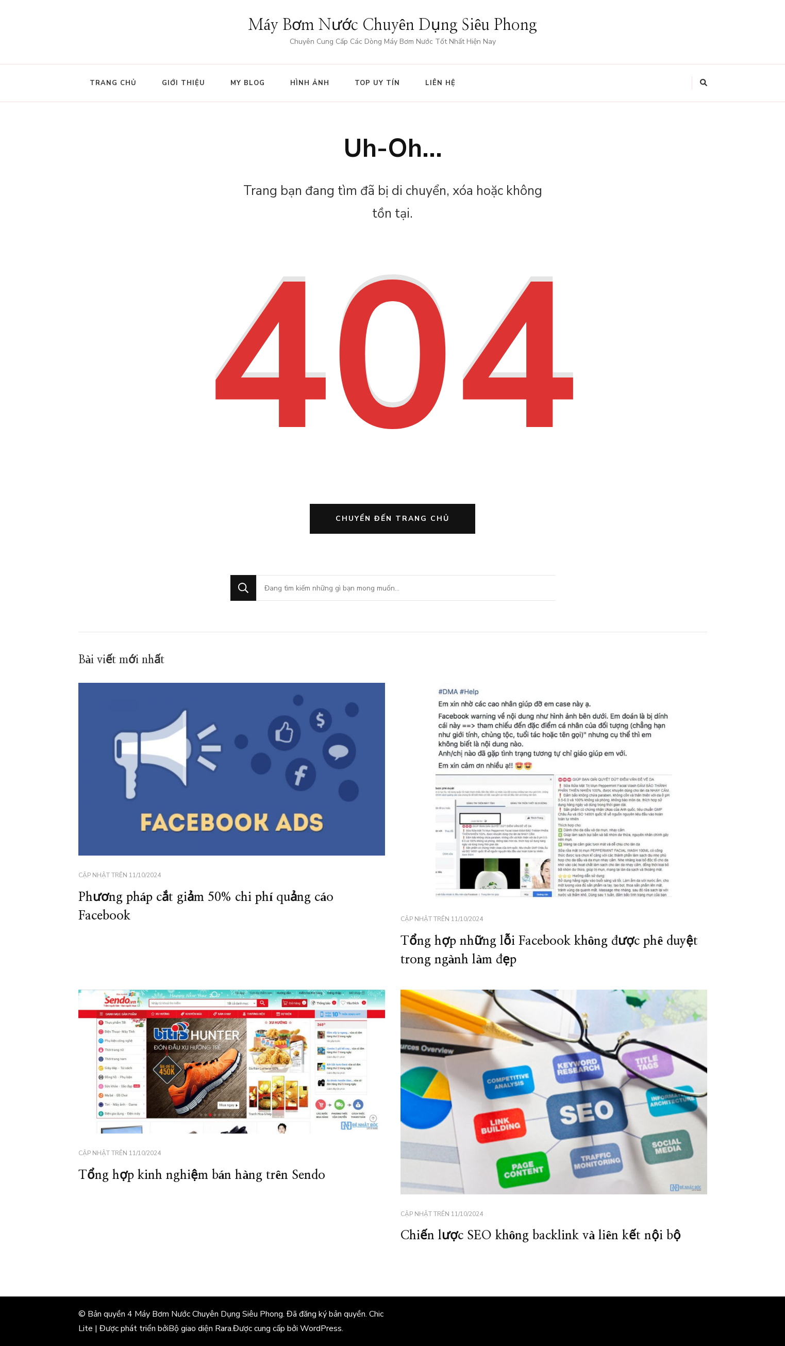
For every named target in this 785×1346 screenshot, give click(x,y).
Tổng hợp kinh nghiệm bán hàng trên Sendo (202, 1175)
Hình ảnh (309, 83)
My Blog (247, 83)
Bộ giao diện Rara (200, 1328)
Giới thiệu (183, 83)
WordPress (321, 1328)
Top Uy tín (377, 83)
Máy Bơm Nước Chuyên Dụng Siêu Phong (393, 25)
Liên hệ (440, 83)
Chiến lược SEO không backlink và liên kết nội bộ (540, 1235)
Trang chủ (113, 83)
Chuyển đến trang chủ (392, 518)
